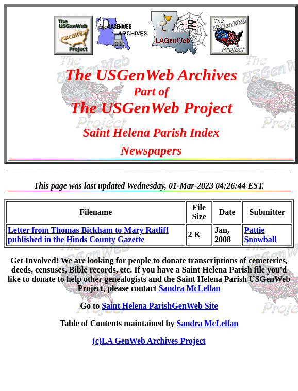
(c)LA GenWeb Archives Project (148, 340)
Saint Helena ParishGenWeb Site (160, 305)
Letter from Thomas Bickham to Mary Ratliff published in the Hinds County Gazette (88, 235)
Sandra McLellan (189, 288)
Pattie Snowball (260, 235)
